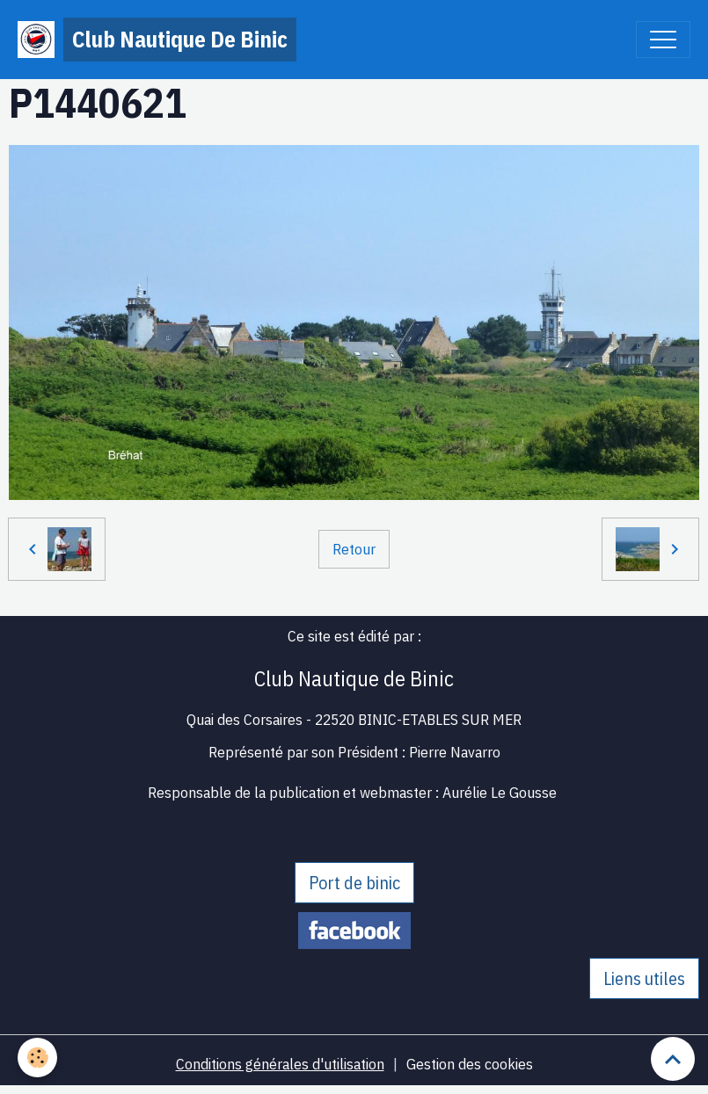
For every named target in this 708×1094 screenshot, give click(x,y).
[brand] (157, 40)
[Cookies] (37, 1057)
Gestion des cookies (469, 1064)
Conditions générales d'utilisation (280, 1064)
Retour (354, 549)
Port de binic (354, 883)
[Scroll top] (673, 1059)
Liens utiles (644, 978)
